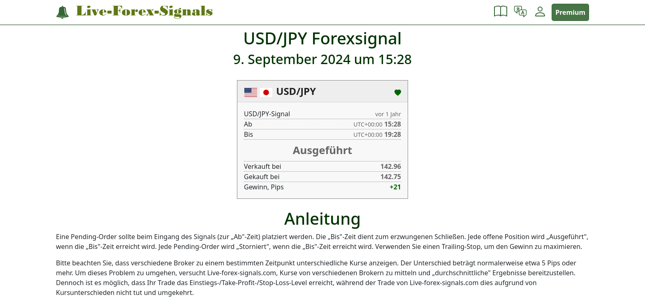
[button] (500, 12)
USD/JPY (296, 91)
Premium (570, 12)
